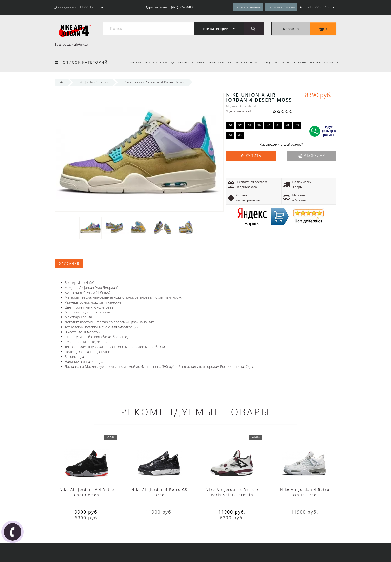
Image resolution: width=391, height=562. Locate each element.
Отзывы (299, 62)
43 (297, 125)
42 (287, 125)
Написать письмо (281, 7)
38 (249, 125)
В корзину (311, 155)
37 (240, 125)
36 (230, 125)
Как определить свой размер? (281, 144)
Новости (280, 62)
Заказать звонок (248, 7)
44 (230, 135)
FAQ (265, 62)
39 (259, 125)
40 (268, 125)
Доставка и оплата (183, 62)
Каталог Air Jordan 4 (143, 62)
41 (278, 125)
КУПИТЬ (253, 155)
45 (240, 135)
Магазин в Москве (326, 62)
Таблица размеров (241, 62)
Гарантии (212, 62)
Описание (69, 263)
